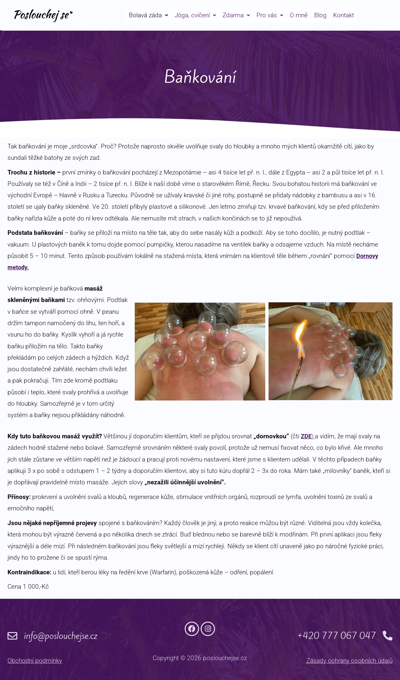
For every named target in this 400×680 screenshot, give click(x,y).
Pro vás (269, 15)
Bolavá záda (148, 15)
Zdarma (236, 15)
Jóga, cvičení (195, 15)
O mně (299, 15)
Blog (320, 15)
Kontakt (343, 15)
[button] (148, 15)
